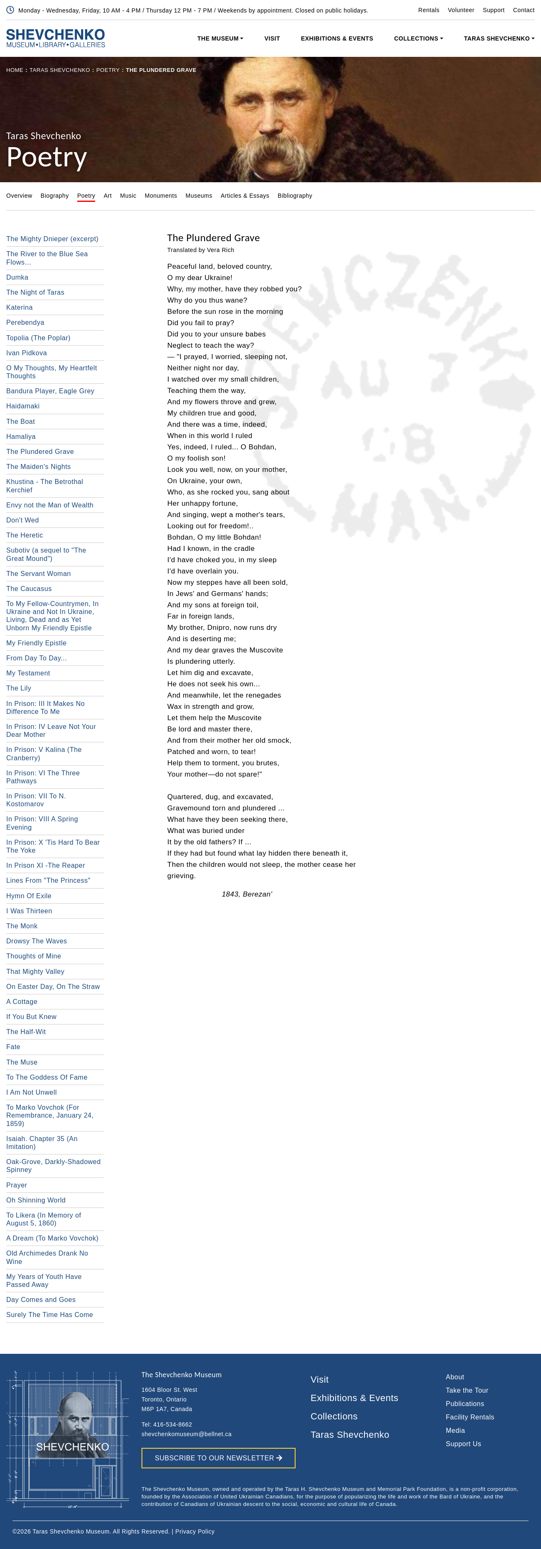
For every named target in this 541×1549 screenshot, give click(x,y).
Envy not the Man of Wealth (50, 505)
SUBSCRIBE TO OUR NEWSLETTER (218, 1458)
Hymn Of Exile (29, 895)
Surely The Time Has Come (49, 1314)
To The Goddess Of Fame (47, 1077)
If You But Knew (31, 1016)
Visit (272, 38)
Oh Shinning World (36, 1200)
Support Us (463, 1443)
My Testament (28, 673)
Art (107, 195)
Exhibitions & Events (337, 38)
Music (128, 195)
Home (14, 70)
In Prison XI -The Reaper (45, 865)
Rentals (429, 10)
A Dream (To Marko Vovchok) (52, 1238)
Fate (13, 1046)
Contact (524, 10)
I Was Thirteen (29, 911)
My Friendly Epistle (36, 643)
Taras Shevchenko (497, 38)
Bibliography (295, 195)
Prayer (16, 1185)
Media (455, 1430)
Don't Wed (22, 520)
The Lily (18, 688)
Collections (416, 38)
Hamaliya (21, 436)
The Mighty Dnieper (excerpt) (52, 238)
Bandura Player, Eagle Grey (50, 391)
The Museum (218, 38)
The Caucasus (29, 588)
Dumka (17, 277)
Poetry (108, 70)
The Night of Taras (35, 292)
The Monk (22, 926)
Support (494, 10)
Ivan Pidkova (26, 353)
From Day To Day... (36, 658)
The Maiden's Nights (38, 466)
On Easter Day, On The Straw (53, 986)
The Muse (22, 1062)
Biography (54, 195)
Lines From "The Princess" (48, 880)
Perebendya (25, 322)
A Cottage (22, 1001)
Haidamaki (23, 406)
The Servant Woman (38, 573)
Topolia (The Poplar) (38, 337)
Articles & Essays (245, 195)
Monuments (161, 195)
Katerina (19, 307)
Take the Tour (467, 1390)
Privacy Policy (195, 1531)
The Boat (20, 421)
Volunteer (461, 10)
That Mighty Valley (35, 971)
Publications (465, 1403)
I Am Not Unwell (31, 1092)
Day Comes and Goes (41, 1299)
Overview (19, 195)
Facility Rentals (470, 1417)
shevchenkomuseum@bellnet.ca (187, 1434)
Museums (198, 195)
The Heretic (24, 535)
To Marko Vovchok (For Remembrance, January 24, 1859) (50, 1115)
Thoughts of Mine (33, 956)
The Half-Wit (26, 1031)
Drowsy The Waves (36, 941)
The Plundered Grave (40, 451)
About (455, 1377)
